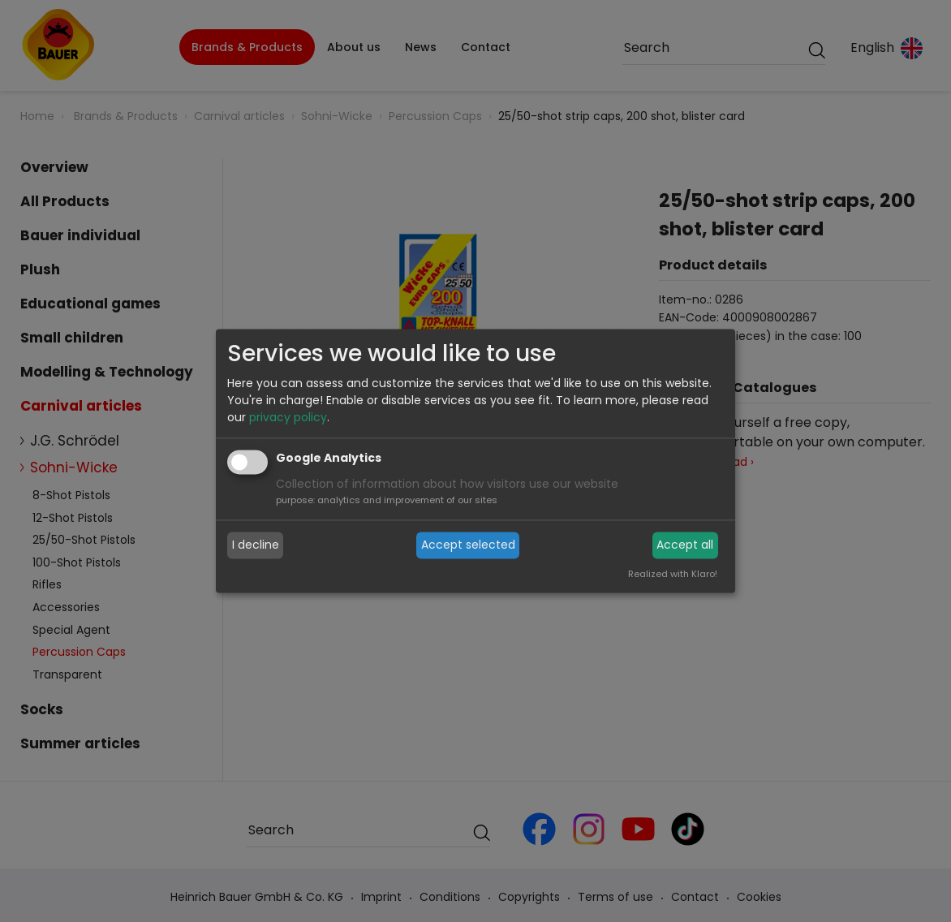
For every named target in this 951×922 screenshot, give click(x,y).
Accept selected (468, 544)
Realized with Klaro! (672, 574)
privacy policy (288, 418)
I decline (255, 544)
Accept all (684, 544)
